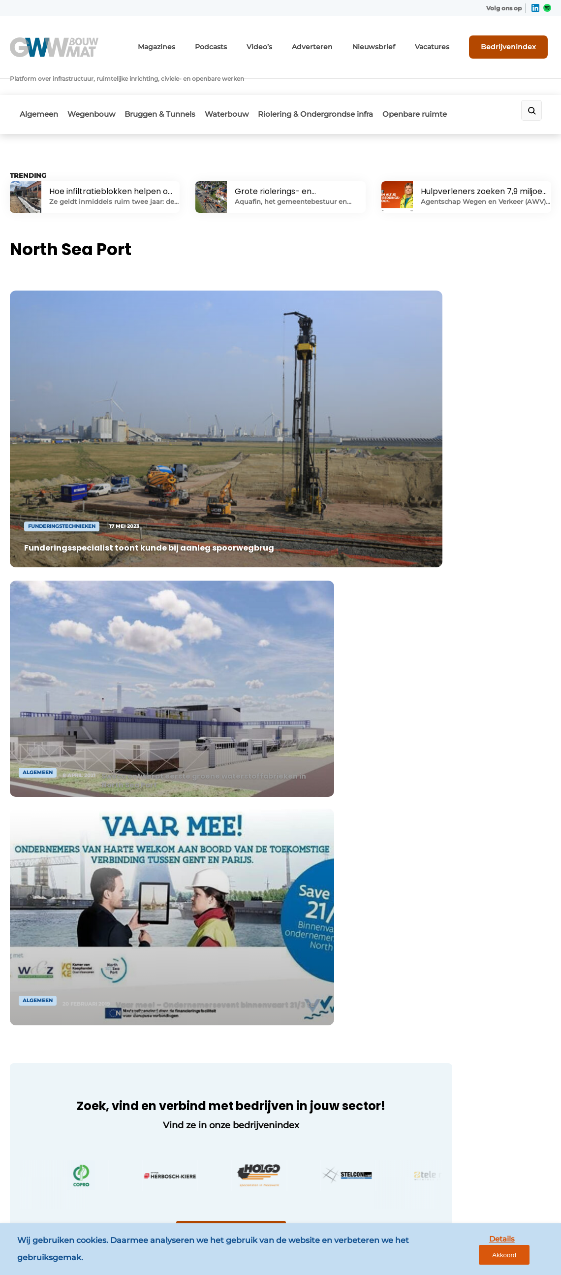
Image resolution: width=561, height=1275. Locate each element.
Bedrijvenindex (514, 43)
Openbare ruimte (446, 87)
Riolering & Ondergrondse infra (341, 87)
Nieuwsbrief (391, 43)
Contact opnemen (185, 950)
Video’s (290, 43)
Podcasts (245, 43)
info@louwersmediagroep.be (480, 1142)
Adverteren (337, 43)
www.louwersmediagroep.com (483, 1192)
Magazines (196, 43)
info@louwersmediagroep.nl (479, 994)
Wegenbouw (98, 87)
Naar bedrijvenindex (197, 704)
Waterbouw (246, 87)
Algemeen (39, 87)
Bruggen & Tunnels (172, 87)
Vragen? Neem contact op (457, 822)
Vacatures (443, 43)
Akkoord (524, 1251)
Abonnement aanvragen (196, 968)
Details (478, 1251)
